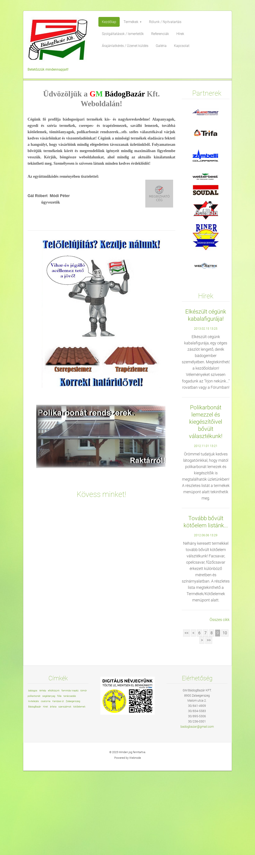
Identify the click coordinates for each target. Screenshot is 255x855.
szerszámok (64, 791)
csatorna (45, 785)
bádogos (32, 775)
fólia (59, 780)
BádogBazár (34, 791)
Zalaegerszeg (73, 785)
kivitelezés (33, 785)
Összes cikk (220, 704)
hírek (45, 791)
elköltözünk (54, 775)
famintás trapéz (69, 775)
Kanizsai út (58, 785)
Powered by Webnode (127, 842)
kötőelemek (79, 791)
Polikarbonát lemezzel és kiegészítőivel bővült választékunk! (205, 506)
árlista (53, 791)
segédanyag (48, 780)
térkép (42, 775)
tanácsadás (69, 780)
